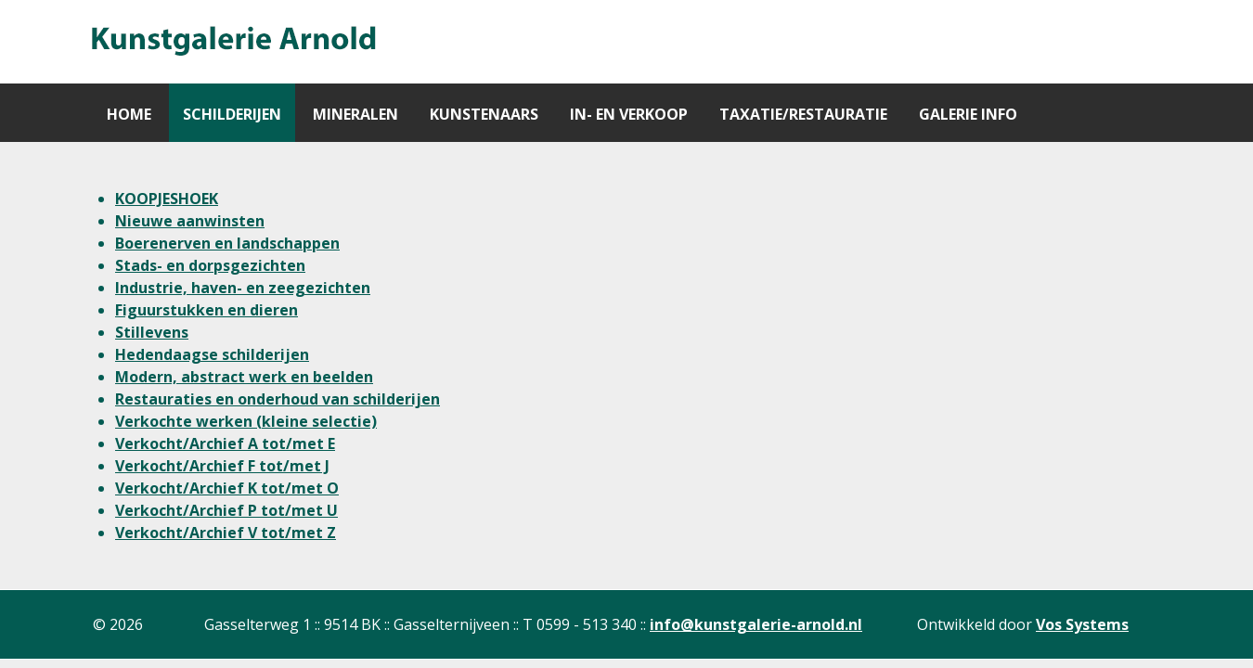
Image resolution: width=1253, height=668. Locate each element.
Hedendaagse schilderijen (212, 354)
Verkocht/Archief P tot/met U (226, 510)
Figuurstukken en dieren (206, 310)
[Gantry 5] (232, 41)
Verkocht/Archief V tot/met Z (225, 532)
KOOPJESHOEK (166, 198)
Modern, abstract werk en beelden (244, 376)
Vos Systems (1082, 624)
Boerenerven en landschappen (227, 243)
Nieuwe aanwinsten (190, 221)
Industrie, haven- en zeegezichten (242, 287)
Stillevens (151, 332)
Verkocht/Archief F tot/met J (222, 466)
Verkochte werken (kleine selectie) (246, 421)
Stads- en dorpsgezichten (210, 265)
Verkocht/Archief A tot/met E (225, 443)
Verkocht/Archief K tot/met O (227, 488)
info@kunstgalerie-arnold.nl (756, 624)
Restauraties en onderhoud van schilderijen (277, 399)
